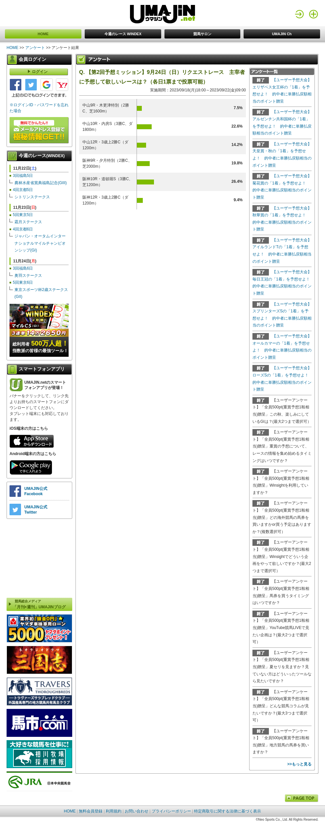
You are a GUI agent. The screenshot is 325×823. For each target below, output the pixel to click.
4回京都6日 (23, 229)
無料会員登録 (90, 811)
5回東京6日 (23, 282)
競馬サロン (202, 34)
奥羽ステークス (28, 275)
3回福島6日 (23, 268)
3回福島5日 (23, 175)
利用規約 (113, 811)
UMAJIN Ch (282, 34)
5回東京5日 (23, 214)
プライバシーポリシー (171, 811)
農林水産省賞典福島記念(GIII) (40, 183)
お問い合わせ (136, 811)
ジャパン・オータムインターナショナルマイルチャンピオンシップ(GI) (40, 243)
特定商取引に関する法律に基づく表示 (227, 811)
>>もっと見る (299, 764)
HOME (43, 34)
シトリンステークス (32, 197)
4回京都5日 (23, 189)
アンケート (35, 47)
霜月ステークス (28, 222)
